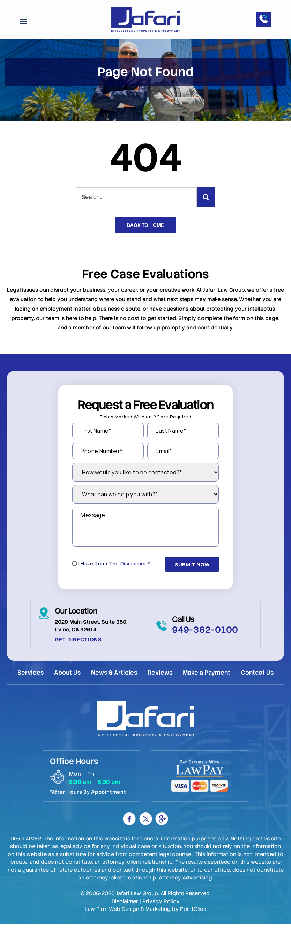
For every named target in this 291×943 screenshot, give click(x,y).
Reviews (160, 692)
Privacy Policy (161, 920)
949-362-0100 (205, 649)
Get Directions (78, 659)
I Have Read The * (114, 584)
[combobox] (136, 213)
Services (30, 692)
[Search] (206, 213)
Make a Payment (207, 692)
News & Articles (114, 692)
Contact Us (258, 692)
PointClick (193, 928)
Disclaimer (133, 584)
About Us (67, 692)
